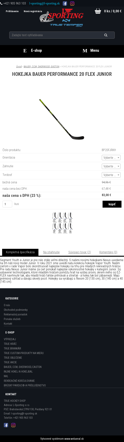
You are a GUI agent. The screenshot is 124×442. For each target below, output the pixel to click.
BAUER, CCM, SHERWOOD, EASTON (41, 66)
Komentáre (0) (108, 252)
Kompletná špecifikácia (20, 252)
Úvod (19, 66)
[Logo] (62, 17)
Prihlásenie (12, 11)
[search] (110, 35)
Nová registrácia (32, 11)
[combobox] (111, 157)
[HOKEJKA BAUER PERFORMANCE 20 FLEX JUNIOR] (62, 92)
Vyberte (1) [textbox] (110, 158)
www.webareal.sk (74, 438)
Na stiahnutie (51, 252)
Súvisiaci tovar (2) (79, 252)
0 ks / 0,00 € (112, 11)
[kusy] (7, 204)
